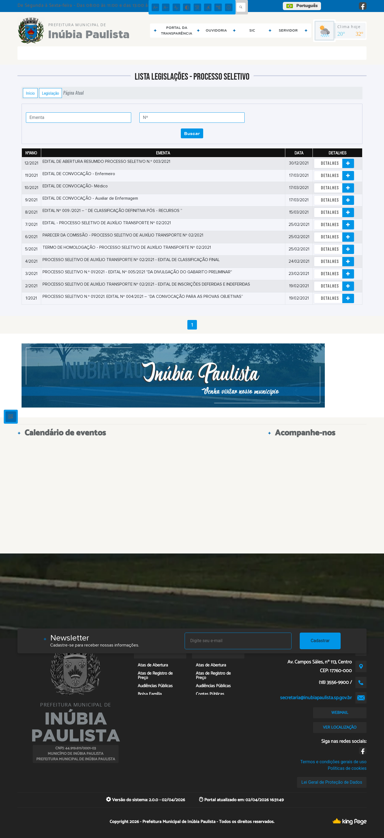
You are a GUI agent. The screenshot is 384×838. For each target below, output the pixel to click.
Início (30, 93)
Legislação (50, 93)
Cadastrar (320, 640)
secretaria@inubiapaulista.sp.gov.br (316, 698)
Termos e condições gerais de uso (333, 761)
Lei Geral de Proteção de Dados (331, 782)
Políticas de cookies (347, 768)
